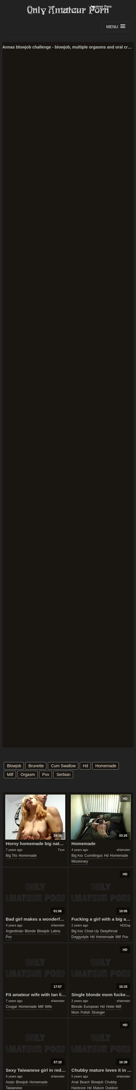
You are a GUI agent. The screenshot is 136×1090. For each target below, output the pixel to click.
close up (91, 931)
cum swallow (63, 765)
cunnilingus (93, 856)
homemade (105, 765)
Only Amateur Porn (68, 10)
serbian (63, 774)
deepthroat (108, 931)
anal (74, 1082)
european (91, 1007)
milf (10, 774)
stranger (98, 1012)
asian (10, 1082)
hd (85, 765)
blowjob (14, 765)
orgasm (28, 774)
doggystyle (79, 937)
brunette (36, 765)
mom (75, 1012)
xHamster (123, 849)
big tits (11, 856)
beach (85, 1082)
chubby (111, 1082)
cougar (11, 1007)
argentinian (14, 931)
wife (48, 1007)
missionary (79, 861)
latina (55, 931)
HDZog (125, 925)
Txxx (61, 849)
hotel (110, 1007)
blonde (30, 931)
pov (45, 774)
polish (85, 1012)
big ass (77, 856)
